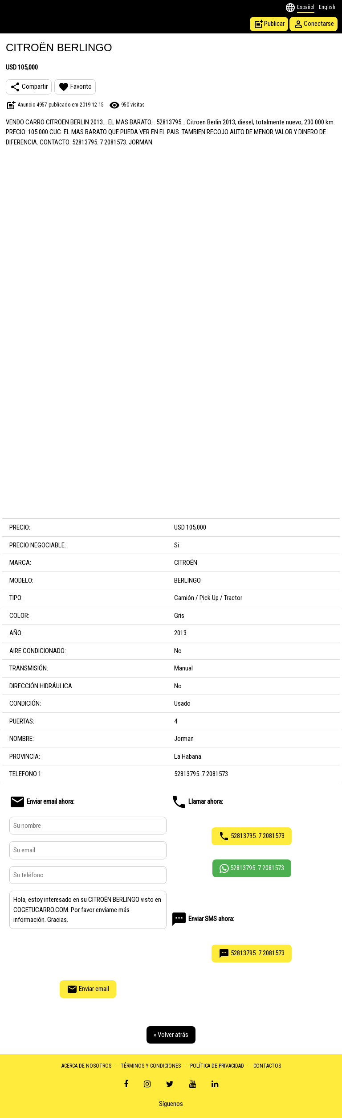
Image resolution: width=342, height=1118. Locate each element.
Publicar (269, 24)
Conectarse (313, 24)
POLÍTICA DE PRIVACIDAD (217, 1066)
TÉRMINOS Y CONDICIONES (151, 1066)
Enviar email (88, 989)
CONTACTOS (267, 1066)
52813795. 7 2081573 (252, 836)
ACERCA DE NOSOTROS (86, 1066)
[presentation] (87, 953)
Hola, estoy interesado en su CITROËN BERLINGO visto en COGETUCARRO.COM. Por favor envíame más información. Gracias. (88, 910)
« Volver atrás (171, 1035)
